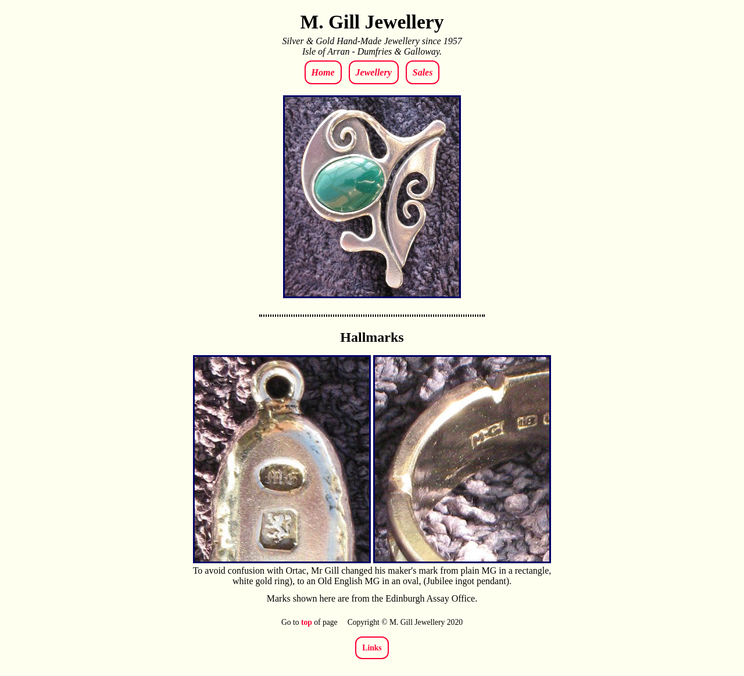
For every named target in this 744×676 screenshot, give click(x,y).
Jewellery (374, 72)
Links (371, 647)
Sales (423, 72)
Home (323, 72)
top (306, 622)
